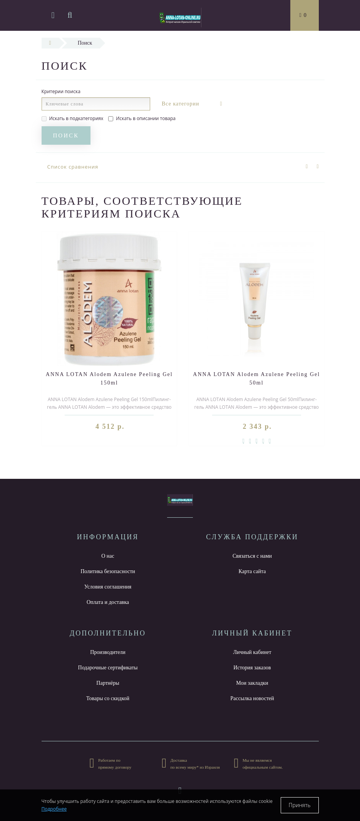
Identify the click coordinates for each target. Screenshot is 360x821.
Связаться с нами (252, 556)
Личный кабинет (252, 652)
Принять (300, 805)
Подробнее (54, 809)
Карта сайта (252, 571)
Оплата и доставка (108, 602)
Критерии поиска (61, 91)
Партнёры (107, 683)
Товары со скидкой (107, 698)
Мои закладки (252, 683)
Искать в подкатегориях (73, 118)
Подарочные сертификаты (108, 668)
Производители (108, 652)
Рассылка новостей (252, 698)
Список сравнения (73, 166)
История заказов (252, 668)
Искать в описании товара (142, 118)
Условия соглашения (107, 587)
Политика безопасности (107, 571)
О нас (107, 556)
